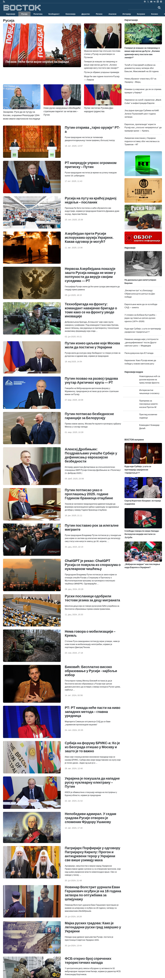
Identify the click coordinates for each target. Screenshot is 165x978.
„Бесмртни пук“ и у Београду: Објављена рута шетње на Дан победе (140, 293)
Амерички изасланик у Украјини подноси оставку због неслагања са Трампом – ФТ (142, 141)
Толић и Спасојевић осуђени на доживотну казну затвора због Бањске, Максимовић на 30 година (142, 68)
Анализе (112, 14)
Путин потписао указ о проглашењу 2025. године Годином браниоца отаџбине (89, 494)
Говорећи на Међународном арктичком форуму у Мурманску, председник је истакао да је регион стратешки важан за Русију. (92, 391)
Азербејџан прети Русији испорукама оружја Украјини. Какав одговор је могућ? (89, 238)
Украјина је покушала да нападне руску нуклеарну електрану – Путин (92, 782)
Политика (38, 14)
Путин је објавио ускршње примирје (101, 72)
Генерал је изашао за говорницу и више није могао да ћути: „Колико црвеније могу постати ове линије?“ (101, 64)
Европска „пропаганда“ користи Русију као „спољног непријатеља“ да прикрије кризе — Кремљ (143, 127)
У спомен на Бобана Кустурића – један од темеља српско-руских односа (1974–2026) (141, 318)
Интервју (126, 14)
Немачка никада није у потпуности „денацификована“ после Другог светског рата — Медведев (141, 342)
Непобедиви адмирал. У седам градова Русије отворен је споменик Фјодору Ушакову (90, 818)
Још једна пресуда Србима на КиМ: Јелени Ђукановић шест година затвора (142, 113)
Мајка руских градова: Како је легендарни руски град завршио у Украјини (93, 927)
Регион (99, 14)
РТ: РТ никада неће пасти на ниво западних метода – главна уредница (92, 712)
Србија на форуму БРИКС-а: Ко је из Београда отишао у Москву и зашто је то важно (92, 747)
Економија (70, 14)
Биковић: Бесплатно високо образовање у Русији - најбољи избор (91, 671)
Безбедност (53, 14)
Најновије (10, 14)
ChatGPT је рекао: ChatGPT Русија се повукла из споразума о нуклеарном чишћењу (93, 565)
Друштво (85, 14)
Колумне (141, 14)
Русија (24, 14)
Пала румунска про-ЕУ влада (139, 353)
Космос (154, 14)
